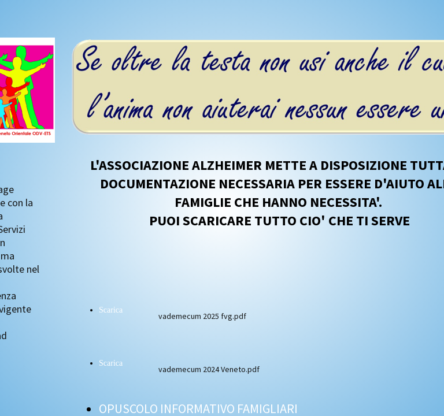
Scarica (111, 310)
